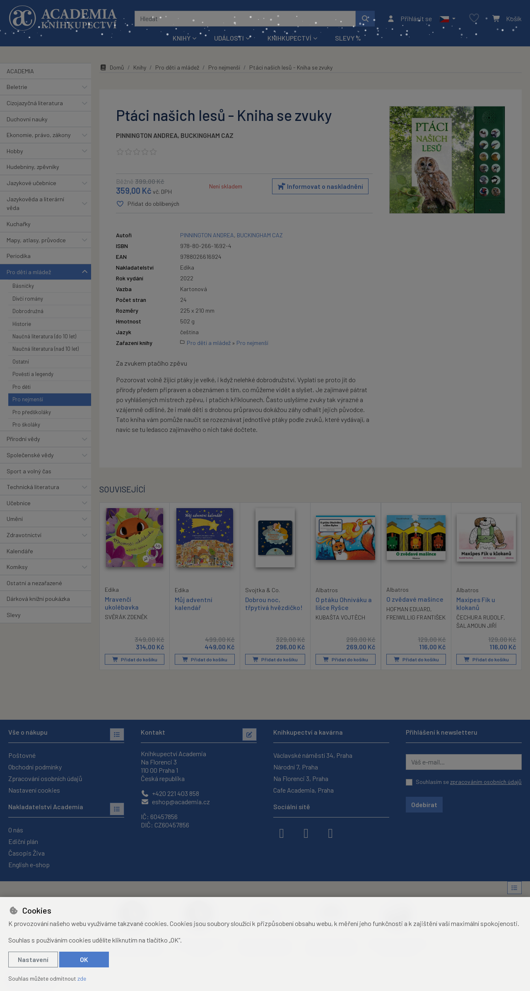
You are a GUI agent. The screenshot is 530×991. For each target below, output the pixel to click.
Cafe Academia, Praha (303, 790)
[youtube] (330, 832)
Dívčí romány (27, 298)
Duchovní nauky (27, 119)
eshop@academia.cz (175, 801)
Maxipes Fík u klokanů (475, 603)
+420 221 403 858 (170, 793)
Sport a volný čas (29, 471)
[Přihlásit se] (409, 18)
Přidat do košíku (134, 659)
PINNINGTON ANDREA (147, 135)
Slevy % (348, 38)
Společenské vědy (30, 454)
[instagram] (306, 832)
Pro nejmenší (27, 399)
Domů (111, 67)
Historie (21, 324)
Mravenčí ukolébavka (122, 602)
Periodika (19, 255)
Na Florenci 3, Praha (300, 778)
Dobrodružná (27, 311)
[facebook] (281, 832)
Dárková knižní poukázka (38, 598)
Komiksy (17, 566)
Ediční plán (23, 841)
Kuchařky (19, 223)
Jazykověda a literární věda (35, 203)
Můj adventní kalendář (193, 603)
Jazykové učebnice (31, 182)
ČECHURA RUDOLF (480, 617)
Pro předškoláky (31, 412)
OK (84, 959)
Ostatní (20, 361)
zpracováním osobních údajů (486, 781)
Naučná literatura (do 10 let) (44, 336)
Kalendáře (20, 551)
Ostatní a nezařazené (34, 582)
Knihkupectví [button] (289, 38)
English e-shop (29, 864)
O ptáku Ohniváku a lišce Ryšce (344, 603)
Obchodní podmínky (35, 767)
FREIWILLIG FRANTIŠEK (416, 617)
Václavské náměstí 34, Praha (312, 755)
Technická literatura (33, 486)
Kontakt (153, 732)
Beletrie (17, 86)
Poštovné (22, 755)
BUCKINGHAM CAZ (207, 135)
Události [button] (229, 38)
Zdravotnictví (24, 534)
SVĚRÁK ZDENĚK (126, 616)
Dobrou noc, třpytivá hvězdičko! (274, 603)
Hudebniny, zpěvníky (33, 166)
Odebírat (424, 804)
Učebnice (19, 502)
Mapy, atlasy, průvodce (36, 240)
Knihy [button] (181, 38)
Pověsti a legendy (32, 374)
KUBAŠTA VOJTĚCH (340, 617)
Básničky (23, 285)
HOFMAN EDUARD (408, 608)
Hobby (15, 150)
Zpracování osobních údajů (45, 778)
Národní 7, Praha (295, 767)
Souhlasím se (469, 781)
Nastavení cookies (34, 790)
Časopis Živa (26, 853)
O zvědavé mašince (414, 599)
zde (81, 978)
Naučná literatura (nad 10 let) (45, 348)
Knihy (139, 67)
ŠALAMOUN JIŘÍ (476, 625)
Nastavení (33, 959)
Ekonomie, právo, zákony (39, 134)
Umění (15, 518)
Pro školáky (26, 424)
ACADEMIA (20, 71)
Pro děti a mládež (29, 271)
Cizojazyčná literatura (35, 102)
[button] (447, 18)
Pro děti (21, 386)
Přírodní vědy (23, 438)
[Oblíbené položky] (474, 18)
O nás (15, 830)
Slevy (14, 614)
